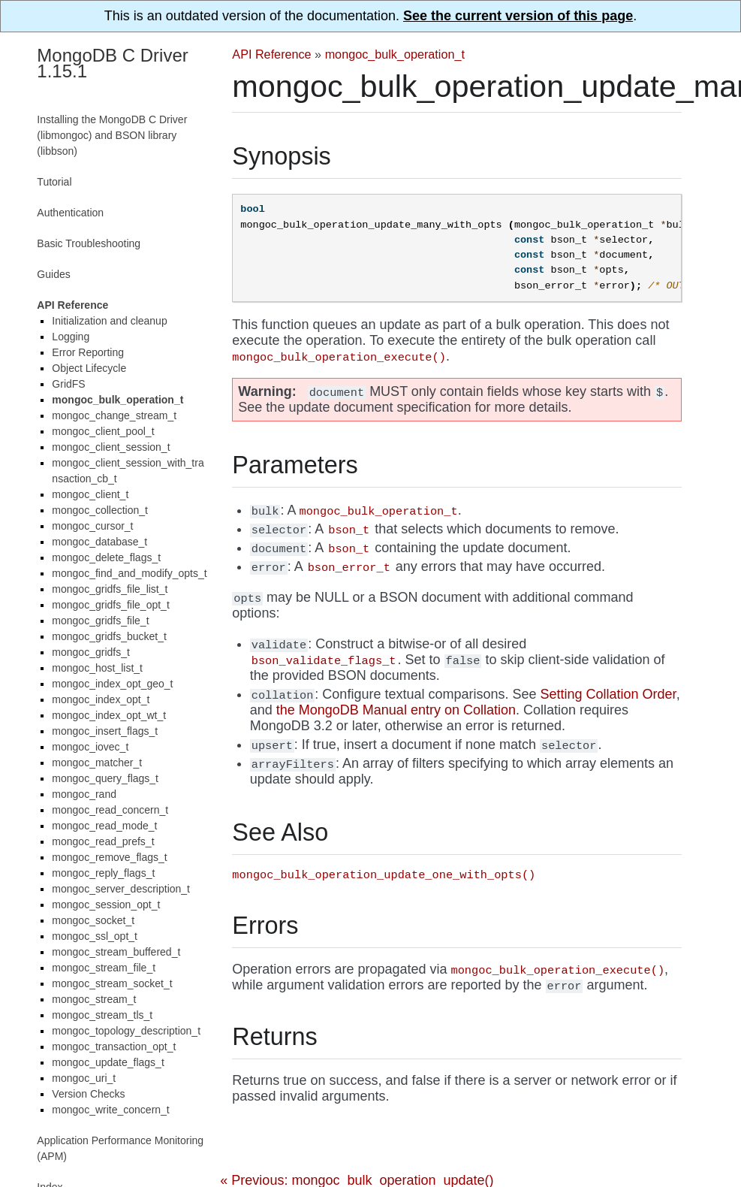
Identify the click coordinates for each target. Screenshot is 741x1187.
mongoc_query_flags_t (105, 778)
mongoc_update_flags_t (108, 1062)
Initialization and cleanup (109, 321)
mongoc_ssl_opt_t (94, 936)
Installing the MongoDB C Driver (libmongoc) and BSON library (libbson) (112, 135)
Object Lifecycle (89, 368)
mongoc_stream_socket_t (112, 983)
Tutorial (54, 182)
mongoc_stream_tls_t (102, 1015)
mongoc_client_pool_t (103, 431)
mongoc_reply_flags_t (103, 873)
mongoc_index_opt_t (100, 699)
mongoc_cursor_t (92, 526)
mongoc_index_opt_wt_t (109, 715)
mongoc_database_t (99, 542)
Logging (70, 337)
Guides (53, 274)
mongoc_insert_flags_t (105, 731)
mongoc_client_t (90, 494)
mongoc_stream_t (94, 999)
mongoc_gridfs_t (91, 652)
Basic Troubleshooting (88, 243)
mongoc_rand (84, 794)
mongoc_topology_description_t (126, 1031)
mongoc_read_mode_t (104, 826)
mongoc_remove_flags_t (109, 857)
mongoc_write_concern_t (110, 1110)
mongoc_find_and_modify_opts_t (129, 573)
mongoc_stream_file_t (103, 968)
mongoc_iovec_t (90, 747)
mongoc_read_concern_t (110, 810)
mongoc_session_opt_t (106, 905)
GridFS (68, 384)
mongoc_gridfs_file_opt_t (110, 605)
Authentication (70, 213)
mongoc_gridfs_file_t (100, 621)
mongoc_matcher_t (97, 763)
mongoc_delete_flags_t (106, 557)
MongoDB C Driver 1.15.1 (112, 63)
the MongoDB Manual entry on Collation (396, 709)
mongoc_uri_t (84, 1078)
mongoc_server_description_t (121, 889)
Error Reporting (88, 352)
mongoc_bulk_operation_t (395, 54)
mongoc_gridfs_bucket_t (109, 636)
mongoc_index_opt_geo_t (112, 684)
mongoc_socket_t (93, 920)
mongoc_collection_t (100, 510)
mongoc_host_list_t (97, 668)
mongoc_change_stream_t (114, 415)
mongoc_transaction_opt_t (114, 1047)
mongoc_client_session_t (111, 447)
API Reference (271, 54)
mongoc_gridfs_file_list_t (109, 589)
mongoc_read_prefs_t (103, 841)
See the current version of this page (518, 15)
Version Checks (88, 1094)
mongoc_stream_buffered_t (116, 952)
